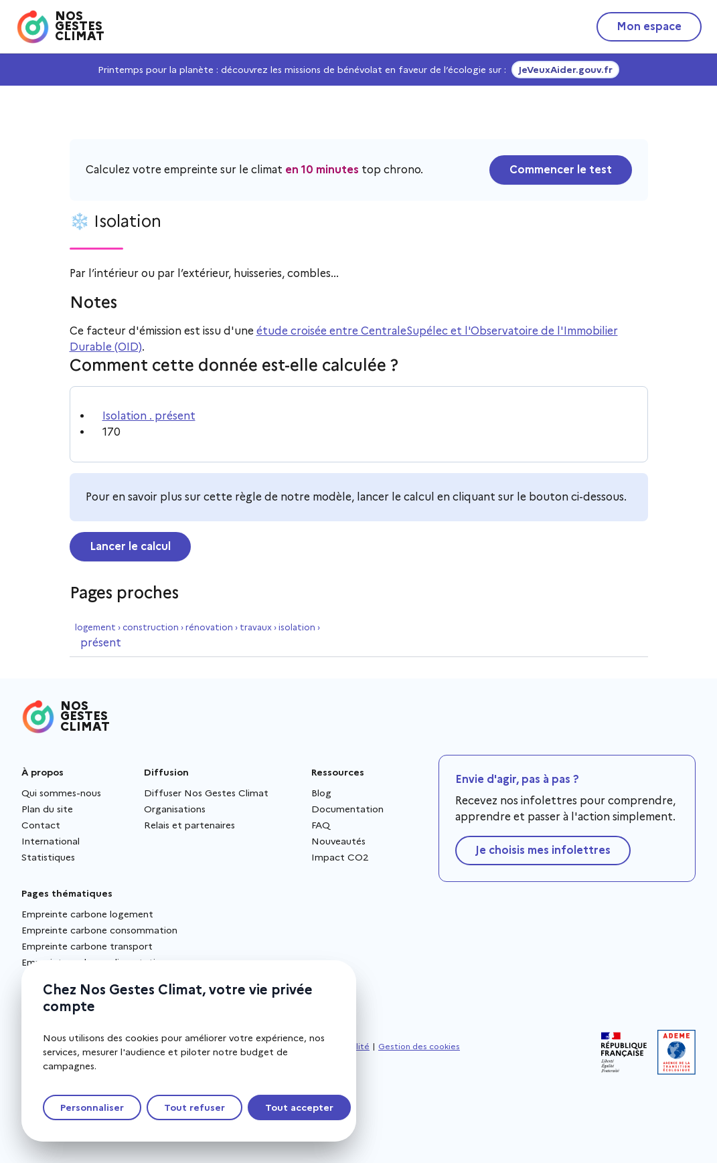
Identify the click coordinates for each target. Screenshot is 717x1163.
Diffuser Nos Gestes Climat (206, 793)
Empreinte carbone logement (87, 914)
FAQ (320, 825)
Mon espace (649, 26)
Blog (321, 793)
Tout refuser (194, 1107)
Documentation (347, 809)
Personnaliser (92, 1107)
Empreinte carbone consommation (99, 930)
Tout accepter (299, 1107)
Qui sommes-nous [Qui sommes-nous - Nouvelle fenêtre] (61, 793)
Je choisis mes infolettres (543, 850)
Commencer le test (560, 169)
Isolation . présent (148, 416)
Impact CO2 (340, 857)
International (50, 841)
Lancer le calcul (130, 546)
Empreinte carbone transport (87, 946)
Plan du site (47, 809)
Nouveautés (338, 841)
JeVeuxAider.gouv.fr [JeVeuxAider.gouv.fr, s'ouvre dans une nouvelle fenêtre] (565, 70)
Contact (40, 825)
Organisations (175, 809)
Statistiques (48, 857)
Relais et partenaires (189, 825)
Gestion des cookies (419, 1046)
